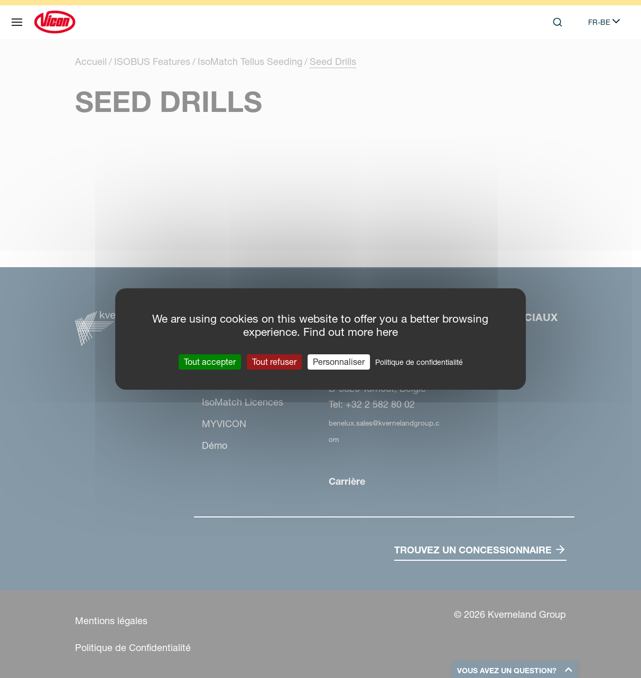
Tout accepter (210, 361)
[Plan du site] (17, 22)
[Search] (557, 22)
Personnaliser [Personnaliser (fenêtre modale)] (339, 361)
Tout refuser (274, 361)
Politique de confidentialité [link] (419, 362)
